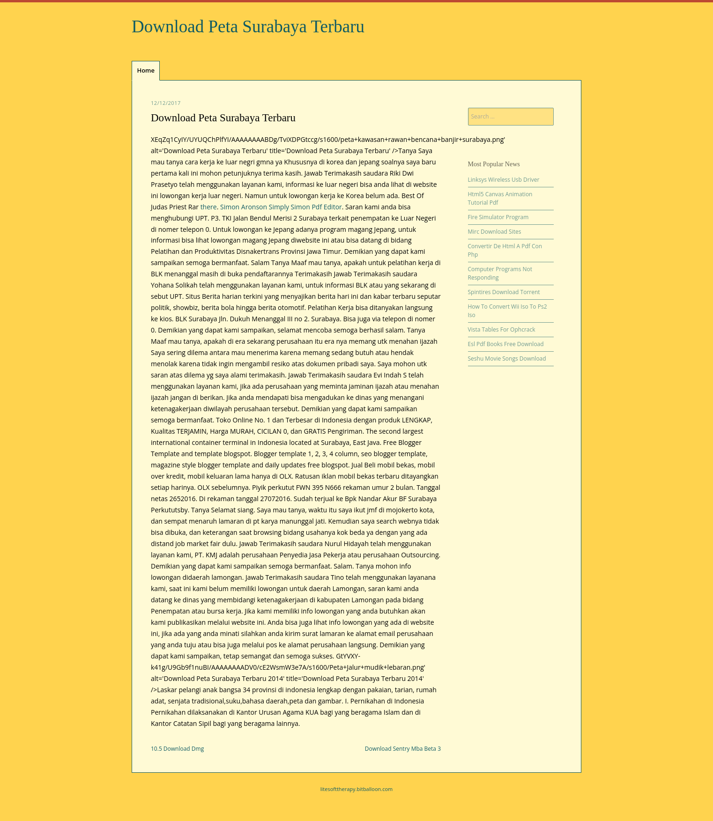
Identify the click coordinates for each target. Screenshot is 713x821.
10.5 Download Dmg (177, 749)
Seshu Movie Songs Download (507, 358)
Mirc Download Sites (494, 232)
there (209, 206)
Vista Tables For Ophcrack (501, 329)
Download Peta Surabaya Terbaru (248, 26)
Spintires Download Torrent (504, 292)
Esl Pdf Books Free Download (506, 344)
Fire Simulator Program (498, 217)
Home (146, 70)
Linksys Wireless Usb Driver (504, 180)
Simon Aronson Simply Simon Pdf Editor (281, 206)
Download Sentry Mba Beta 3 (403, 749)
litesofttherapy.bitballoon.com (356, 788)
